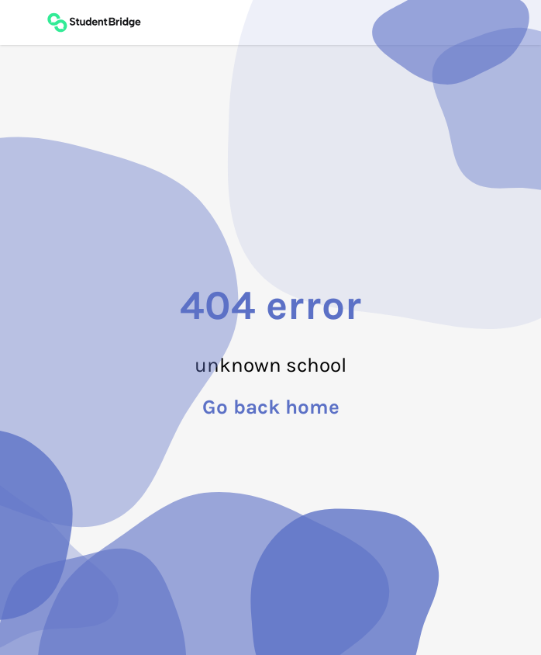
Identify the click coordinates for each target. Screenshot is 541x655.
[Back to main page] (94, 22)
